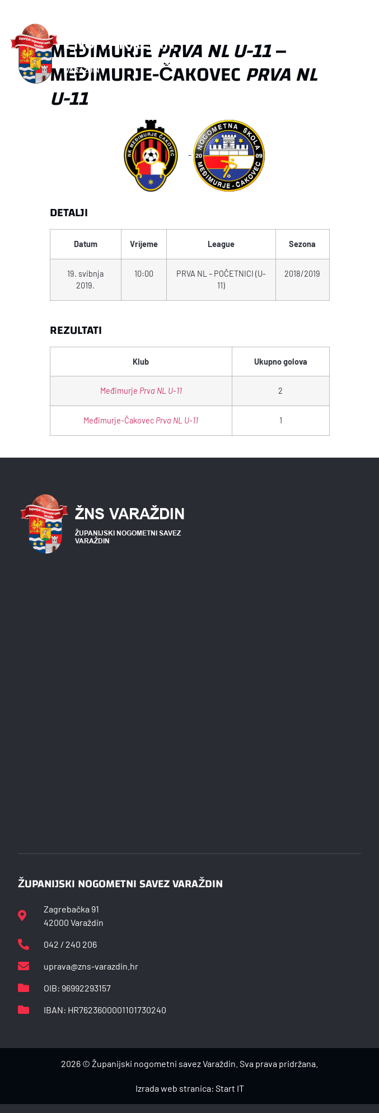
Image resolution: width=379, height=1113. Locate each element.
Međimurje (141, 390)
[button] (357, 53)
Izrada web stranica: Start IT (189, 1088)
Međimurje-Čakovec (140, 420)
